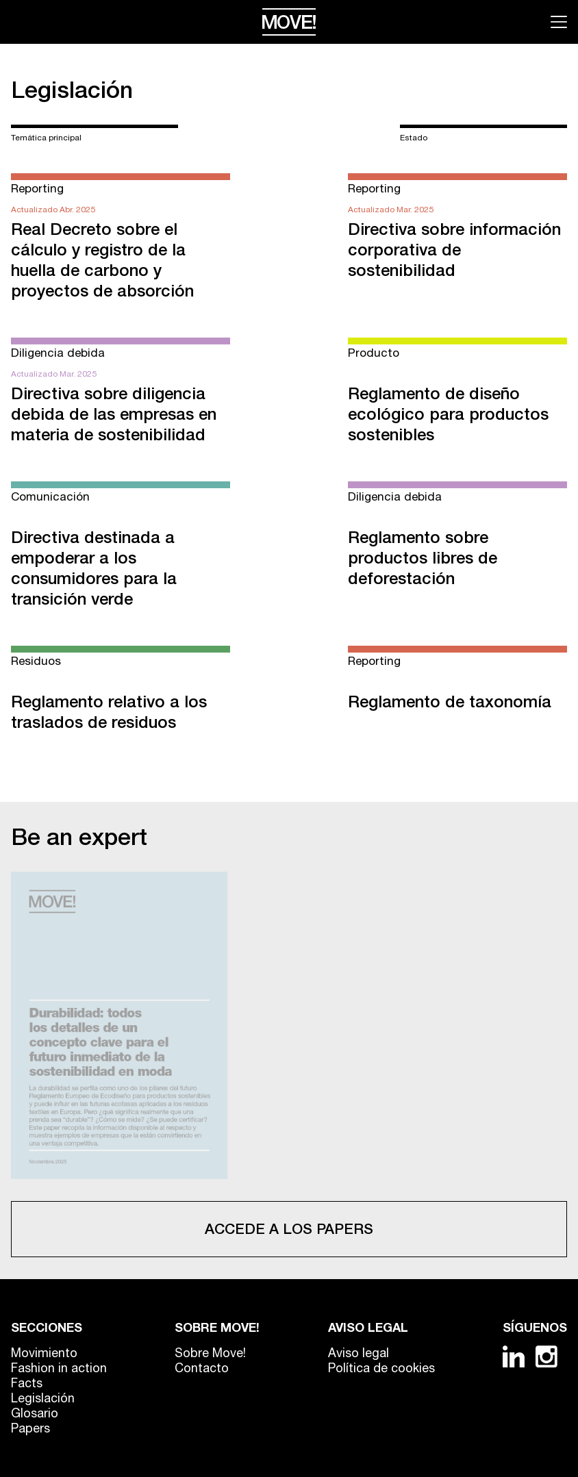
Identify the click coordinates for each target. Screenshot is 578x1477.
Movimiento (44, 1353)
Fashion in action (59, 1368)
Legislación (72, 89)
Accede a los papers (289, 1228)
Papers (30, 1428)
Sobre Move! (210, 1353)
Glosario (34, 1413)
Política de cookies (381, 1368)
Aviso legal (358, 1353)
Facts (26, 1383)
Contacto (202, 1368)
